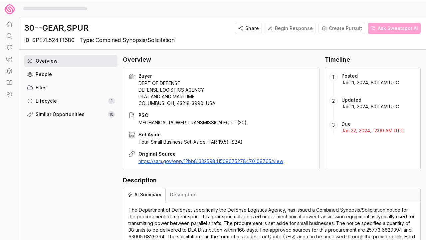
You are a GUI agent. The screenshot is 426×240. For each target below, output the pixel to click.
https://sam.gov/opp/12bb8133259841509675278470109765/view (210, 161)
